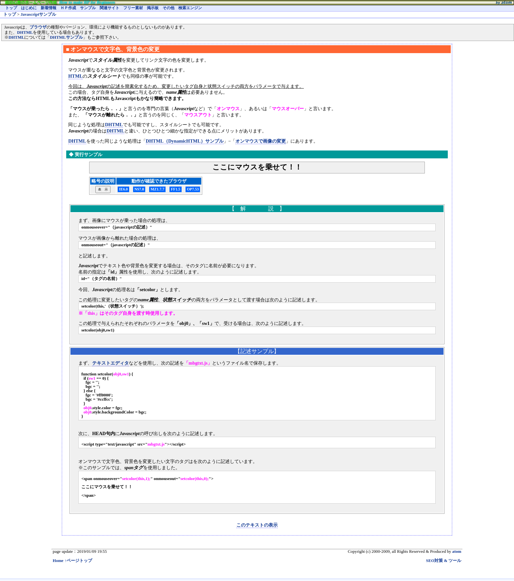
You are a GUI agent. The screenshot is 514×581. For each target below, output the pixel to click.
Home (58, 560)
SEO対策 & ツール (444, 560)
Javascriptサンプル (38, 14)
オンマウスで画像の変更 (260, 141)
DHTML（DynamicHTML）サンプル (185, 141)
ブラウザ (38, 27)
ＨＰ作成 (68, 8)
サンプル (88, 8)
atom (456, 551)
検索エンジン (190, 8)
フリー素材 (133, 8)
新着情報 (48, 8)
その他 (168, 8)
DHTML (25, 32)
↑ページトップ (78, 560)
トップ (11, 8)
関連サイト (109, 8)
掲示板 (153, 8)
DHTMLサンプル (66, 37)
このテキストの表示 (257, 525)
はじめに (29, 8)
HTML (75, 76)
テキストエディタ (110, 363)
